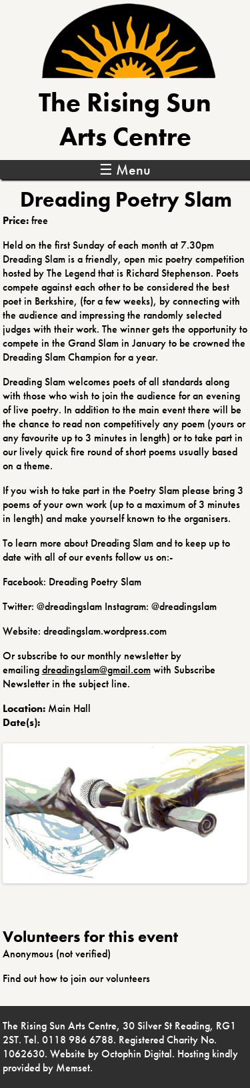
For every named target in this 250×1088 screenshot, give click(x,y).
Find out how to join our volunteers (76, 978)
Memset (73, 1068)
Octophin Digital (136, 1054)
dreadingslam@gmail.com (96, 670)
